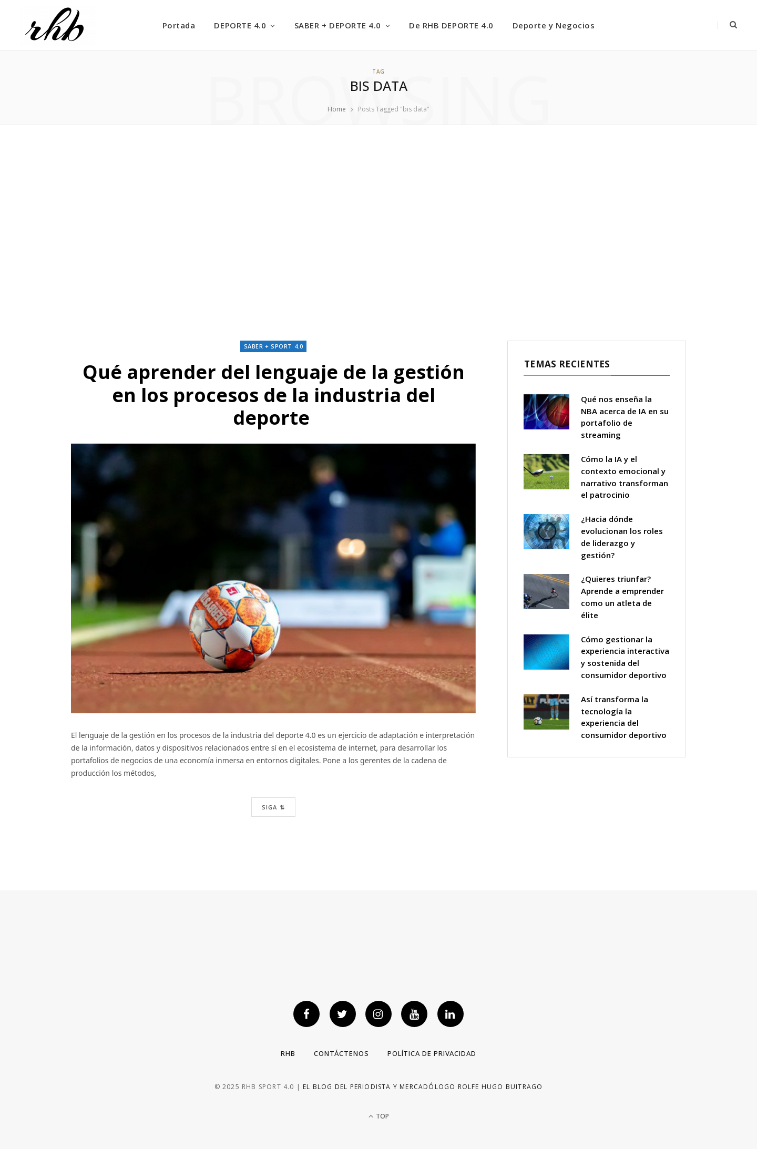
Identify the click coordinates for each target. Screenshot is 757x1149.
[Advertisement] (378, 232)
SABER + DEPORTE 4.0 (337, 25)
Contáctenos (341, 1053)
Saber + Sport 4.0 (273, 346)
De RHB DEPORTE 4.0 (451, 25)
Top (379, 1116)
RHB (288, 1053)
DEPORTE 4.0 (240, 25)
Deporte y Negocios (554, 25)
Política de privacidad (431, 1053)
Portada (179, 25)
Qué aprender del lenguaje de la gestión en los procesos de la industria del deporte (274, 394)
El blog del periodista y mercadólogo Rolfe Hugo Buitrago (423, 1086)
